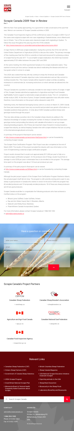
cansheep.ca (19, 304)
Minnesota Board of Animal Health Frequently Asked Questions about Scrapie (17, 388)
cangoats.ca (54, 324)
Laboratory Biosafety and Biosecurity (53, 390)
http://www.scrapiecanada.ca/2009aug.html (21, 169)
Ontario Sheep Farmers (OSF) (15, 370)
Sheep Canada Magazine (48, 370)
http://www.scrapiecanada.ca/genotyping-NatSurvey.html (26, 137)
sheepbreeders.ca (54, 304)
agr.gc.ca (20, 324)
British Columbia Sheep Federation (52, 366)
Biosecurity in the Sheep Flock (50, 386)
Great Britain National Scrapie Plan (17, 383)
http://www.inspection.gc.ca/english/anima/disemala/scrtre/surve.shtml (32, 45)
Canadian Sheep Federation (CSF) (17, 366)
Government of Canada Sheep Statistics (19, 374)
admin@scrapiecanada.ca (15, 214)
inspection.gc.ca (20, 343)
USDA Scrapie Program (13, 379)
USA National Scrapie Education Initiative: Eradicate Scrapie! (54, 375)
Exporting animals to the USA (50, 379)
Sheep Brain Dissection (48, 383)
